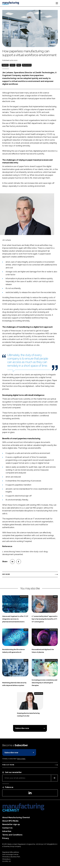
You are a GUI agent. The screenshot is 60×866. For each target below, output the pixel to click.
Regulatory (5, 65)
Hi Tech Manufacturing (51, 660)
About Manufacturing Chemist (16, 817)
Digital (18, 65)
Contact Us (7, 828)
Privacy (5, 838)
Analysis (12, 65)
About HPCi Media (10, 821)
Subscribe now (22, 728)
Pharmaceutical (27, 65)
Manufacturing (24, 596)
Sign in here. (21, 759)
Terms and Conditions (12, 835)
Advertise (6, 831)
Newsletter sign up (11, 824)
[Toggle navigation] (57, 3)
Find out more (8, 765)
